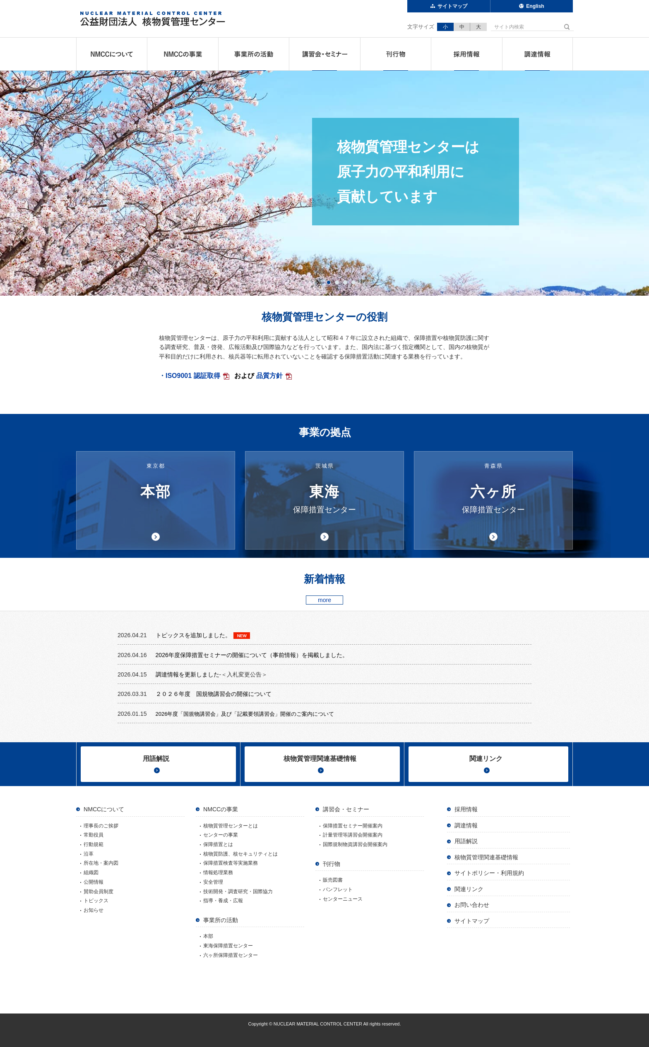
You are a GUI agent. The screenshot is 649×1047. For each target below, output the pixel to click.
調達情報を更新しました (187, 674)
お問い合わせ (471, 904)
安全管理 (213, 882)
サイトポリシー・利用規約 (489, 873)
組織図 (91, 872)
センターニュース (343, 899)
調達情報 (537, 54)
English (535, 6)
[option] (324, 183)
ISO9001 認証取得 (193, 375)
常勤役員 (93, 835)
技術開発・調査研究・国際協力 (238, 891)
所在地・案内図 (101, 863)
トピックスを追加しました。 (193, 635)
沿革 (89, 854)
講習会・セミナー (324, 54)
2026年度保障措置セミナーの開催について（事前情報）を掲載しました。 (252, 655)
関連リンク (485, 758)
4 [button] (355, 282)
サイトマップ (452, 6)
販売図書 (333, 880)
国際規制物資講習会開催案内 (355, 844)
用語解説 (156, 758)
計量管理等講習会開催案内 (352, 835)
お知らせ (93, 910)
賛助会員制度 (98, 891)
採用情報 (466, 54)
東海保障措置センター (228, 946)
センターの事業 (220, 835)
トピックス (96, 901)
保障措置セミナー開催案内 (352, 826)
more (324, 600)
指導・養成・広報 (223, 901)
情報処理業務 (218, 872)
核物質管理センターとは (230, 826)
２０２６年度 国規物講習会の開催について (214, 694)
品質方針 (269, 375)
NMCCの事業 (182, 54)
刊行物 (396, 54)
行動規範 (93, 844)
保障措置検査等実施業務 (230, 863)
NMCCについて (112, 54)
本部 (208, 936)
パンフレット (338, 889)
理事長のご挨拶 (101, 826)
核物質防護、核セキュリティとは (240, 854)
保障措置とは (218, 844)
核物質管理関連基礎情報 (320, 758)
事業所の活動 (254, 54)
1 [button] (330, 282)
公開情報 (93, 882)
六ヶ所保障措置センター (230, 955)
